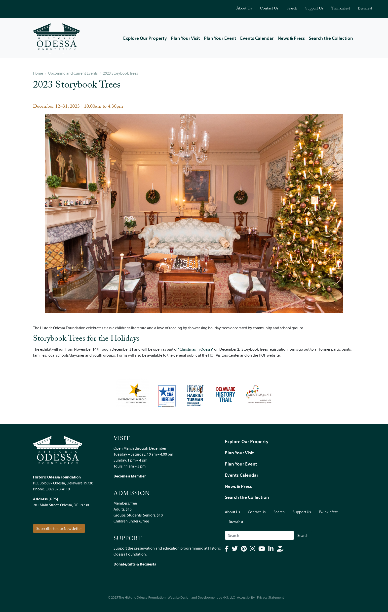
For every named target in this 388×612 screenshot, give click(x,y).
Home (38, 73)
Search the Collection (331, 38)
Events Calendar (257, 38)
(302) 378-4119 (57, 488)
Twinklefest (340, 8)
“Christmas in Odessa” (195, 349)
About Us (244, 8)
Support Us (314, 8)
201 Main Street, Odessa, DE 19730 (61, 504)
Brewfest (365, 8)
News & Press (291, 38)
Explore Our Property (145, 38)
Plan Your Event (220, 38)
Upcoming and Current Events (73, 73)
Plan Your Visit (185, 38)
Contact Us (269, 8)
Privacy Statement (270, 597)
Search (291, 8)
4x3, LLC (229, 597)
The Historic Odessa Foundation (142, 597)
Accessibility (246, 597)
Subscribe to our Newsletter (59, 528)
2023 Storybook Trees (120, 73)
